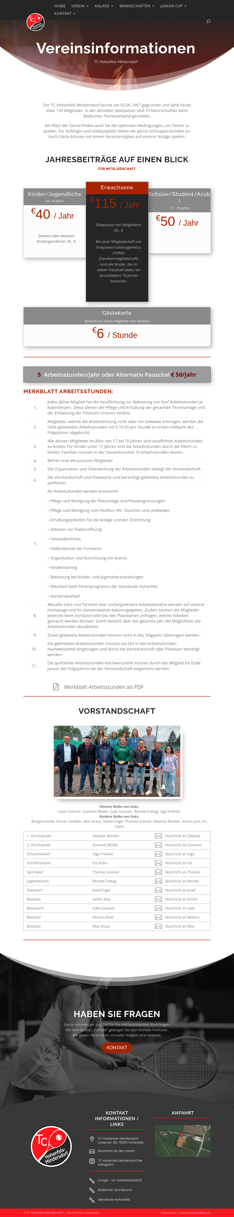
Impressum (169, 1213)
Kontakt (117, 1047)
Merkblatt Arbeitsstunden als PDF (104, 686)
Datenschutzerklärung (195, 1213)
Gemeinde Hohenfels (114, 1199)
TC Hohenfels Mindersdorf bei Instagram (120, 1162)
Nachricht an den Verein (116, 1151)
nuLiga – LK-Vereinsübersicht (120, 1180)
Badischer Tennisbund (115, 1190)
